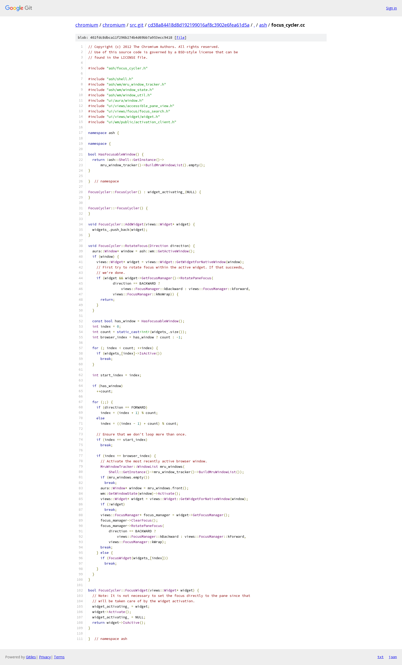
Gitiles (31, 656)
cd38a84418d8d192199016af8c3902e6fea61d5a (198, 25)
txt (380, 656)
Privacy (45, 656)
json (393, 656)
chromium (86, 25)
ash (263, 25)
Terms (59, 656)
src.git (137, 25)
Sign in (391, 8)
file (180, 37)
